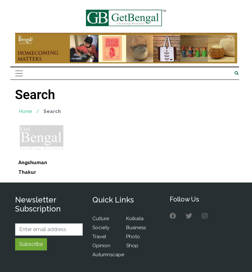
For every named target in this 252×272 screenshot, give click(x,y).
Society (100, 227)
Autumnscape (108, 255)
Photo (133, 236)
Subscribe (31, 244)
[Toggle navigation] (19, 73)
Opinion (101, 246)
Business (136, 227)
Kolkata (135, 218)
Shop (132, 246)
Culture (100, 218)
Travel (99, 236)
